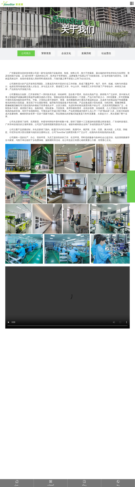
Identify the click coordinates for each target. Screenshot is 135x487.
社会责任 (106, 53)
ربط (118, 482)
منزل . (16, 482)
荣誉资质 (46, 53)
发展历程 (86, 53)
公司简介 (26, 53)
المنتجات (50, 482)
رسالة (84, 482)
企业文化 (66, 53)
